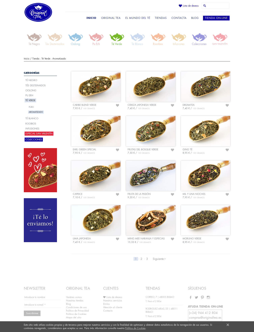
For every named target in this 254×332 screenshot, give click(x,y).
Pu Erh (29, 95)
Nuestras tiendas (74, 300)
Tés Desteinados (35, 85)
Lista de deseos (189, 6)
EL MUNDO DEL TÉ (137, 18)
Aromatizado (59, 58)
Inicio (26, 58)
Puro (31, 107)
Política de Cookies (135, 328)
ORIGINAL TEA (111, 18)
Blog (68, 304)
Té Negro (31, 80)
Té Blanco (31, 118)
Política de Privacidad (77, 311)
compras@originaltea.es (205, 317)
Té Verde (45, 58)
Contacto (108, 311)
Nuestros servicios (112, 300)
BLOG (195, 18)
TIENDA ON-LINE (216, 18)
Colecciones (33, 139)
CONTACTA (179, 18)
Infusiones (32, 128)
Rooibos (30, 123)
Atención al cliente (112, 307)
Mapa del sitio (73, 317)
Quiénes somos (74, 297)
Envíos (106, 304)
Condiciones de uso (76, 307)
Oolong (30, 90)
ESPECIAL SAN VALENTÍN (39, 133)
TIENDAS (161, 18)
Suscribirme (32, 313)
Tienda (35, 58)
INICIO (91, 18)
